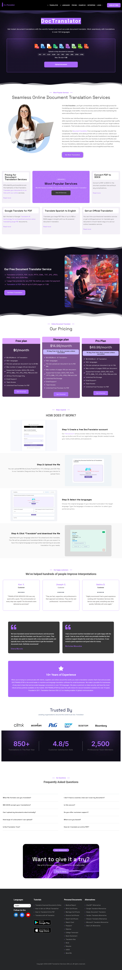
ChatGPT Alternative (93, 906)
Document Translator (79, 188)
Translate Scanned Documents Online (48, 906)
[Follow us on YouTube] (28, 915)
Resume (68, 947)
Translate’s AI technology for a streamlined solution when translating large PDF (19, 219)
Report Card (70, 923)
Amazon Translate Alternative (96, 919)
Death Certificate (72, 919)
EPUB (81, 47)
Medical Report (71, 906)
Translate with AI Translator (44, 916)
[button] (30, 799)
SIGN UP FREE (113, 5)
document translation (80, 131)
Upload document (61, 65)
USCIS (68, 950)
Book (67, 943)
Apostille (69, 953)
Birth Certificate (71, 909)
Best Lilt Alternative (93, 926)
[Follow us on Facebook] (22, 915)
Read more (7, 198)
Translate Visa (71, 940)
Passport (69, 926)
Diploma (68, 929)
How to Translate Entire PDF (45, 912)
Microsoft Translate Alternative (97, 923)
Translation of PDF (14, 285)
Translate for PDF (22, 211)
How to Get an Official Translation (47, 909)
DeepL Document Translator (96, 912)
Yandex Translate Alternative (96, 916)
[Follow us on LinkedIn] (16, 915)
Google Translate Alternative (96, 909)
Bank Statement (71, 936)
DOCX (44, 47)
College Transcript (72, 933)
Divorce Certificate (72, 916)
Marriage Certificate (73, 912)
